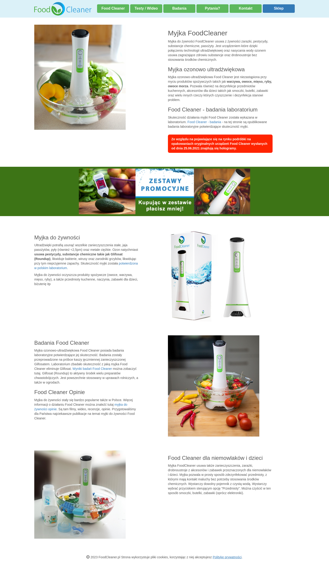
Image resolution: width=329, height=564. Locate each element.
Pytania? (212, 8)
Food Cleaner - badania (204, 122)
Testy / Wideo (146, 8)
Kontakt (245, 8)
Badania (179, 8)
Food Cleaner (113, 8)
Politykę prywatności (227, 557)
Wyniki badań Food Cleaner (92, 369)
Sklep (279, 8)
